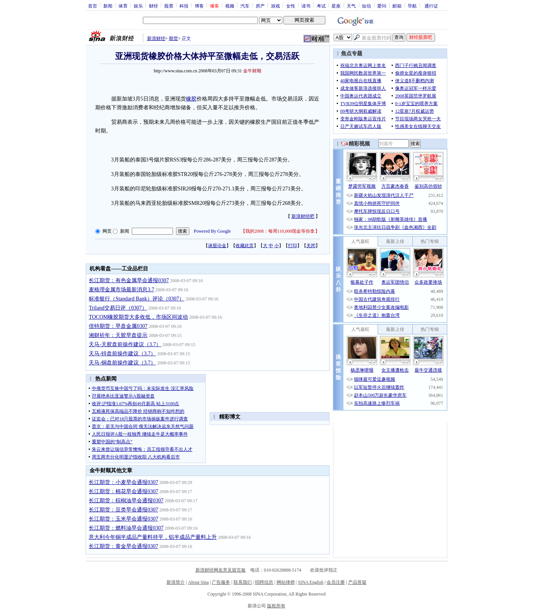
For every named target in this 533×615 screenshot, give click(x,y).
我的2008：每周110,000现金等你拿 (280, 231)
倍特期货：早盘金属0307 (118, 326)
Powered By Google (212, 231)
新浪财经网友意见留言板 (220, 570)
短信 (366, 5)
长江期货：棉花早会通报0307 (123, 491)
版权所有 (276, 606)
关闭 (310, 245)
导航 (412, 5)
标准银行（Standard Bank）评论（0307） (136, 299)
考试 (321, 5)
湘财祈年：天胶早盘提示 (118, 335)
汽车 (245, 5)
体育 (123, 5)
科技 (184, 5)
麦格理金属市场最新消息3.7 (121, 289)
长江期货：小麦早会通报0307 (123, 482)
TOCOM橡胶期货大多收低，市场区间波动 (138, 317)
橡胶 (191, 99)
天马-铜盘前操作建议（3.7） (122, 363)
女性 (290, 5)
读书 (306, 5)
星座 (336, 5)
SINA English (310, 582)
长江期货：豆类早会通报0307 (123, 510)
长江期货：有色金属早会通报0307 (129, 280)
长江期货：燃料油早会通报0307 (126, 528)
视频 (229, 5)
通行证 (431, 5)
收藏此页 (244, 245)
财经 (153, 5)
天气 (351, 5)
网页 (107, 231)
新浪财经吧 (302, 216)
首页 (92, 5)
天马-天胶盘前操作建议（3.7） (125, 344)
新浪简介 (175, 582)
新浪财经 (156, 38)
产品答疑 (357, 582)
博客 (199, 5)
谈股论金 (217, 245)
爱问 (381, 5)
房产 (260, 5)
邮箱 (397, 5)
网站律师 (286, 582)
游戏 (275, 5)
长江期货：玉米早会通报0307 (123, 519)
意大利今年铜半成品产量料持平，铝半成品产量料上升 (153, 537)
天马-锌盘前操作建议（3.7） (122, 353)
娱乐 (138, 5)
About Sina (198, 582)
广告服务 (221, 582)
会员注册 (336, 582)
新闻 (107, 5)
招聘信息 (264, 582)
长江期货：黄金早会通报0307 (123, 546)
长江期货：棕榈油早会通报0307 (126, 500)
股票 (168, 5)
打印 (292, 245)
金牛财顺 (252, 70)
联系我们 (243, 582)
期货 (173, 38)
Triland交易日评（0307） (118, 308)
